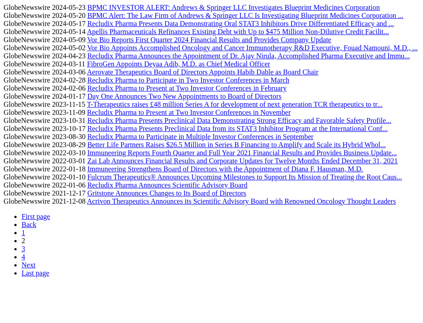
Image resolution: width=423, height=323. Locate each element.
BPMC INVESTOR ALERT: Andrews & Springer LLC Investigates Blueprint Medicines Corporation (233, 7)
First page (36, 216)
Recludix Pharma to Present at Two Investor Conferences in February (187, 88)
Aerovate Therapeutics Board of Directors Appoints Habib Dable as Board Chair (202, 72)
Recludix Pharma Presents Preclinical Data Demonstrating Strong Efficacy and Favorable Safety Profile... (239, 120)
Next (28, 265)
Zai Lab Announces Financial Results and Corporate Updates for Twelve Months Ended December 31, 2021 (242, 161)
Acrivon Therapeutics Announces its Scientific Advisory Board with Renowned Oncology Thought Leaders (241, 201)
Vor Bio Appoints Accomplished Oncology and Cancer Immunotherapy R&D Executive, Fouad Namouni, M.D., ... (252, 48)
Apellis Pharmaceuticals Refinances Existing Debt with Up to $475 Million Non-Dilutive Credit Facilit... (238, 31)
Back (29, 224)
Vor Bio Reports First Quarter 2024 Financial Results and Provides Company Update (209, 40)
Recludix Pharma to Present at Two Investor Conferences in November (189, 112)
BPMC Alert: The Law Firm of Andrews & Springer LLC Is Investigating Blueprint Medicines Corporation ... (245, 15)
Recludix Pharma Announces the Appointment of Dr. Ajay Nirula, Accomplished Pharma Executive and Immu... (248, 56)
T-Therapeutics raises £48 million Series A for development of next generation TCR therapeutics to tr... (235, 104)
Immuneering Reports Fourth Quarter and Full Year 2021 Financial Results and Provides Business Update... (242, 153)
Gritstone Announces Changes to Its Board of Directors (166, 193)
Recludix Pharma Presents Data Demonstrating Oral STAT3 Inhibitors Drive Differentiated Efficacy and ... (240, 23)
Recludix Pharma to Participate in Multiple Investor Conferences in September (200, 136)
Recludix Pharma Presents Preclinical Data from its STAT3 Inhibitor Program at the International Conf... (237, 128)
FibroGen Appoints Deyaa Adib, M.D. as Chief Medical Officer (178, 64)
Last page (35, 273)
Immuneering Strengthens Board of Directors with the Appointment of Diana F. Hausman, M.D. (225, 169)
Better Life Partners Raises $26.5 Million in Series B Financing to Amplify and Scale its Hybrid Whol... (236, 144)
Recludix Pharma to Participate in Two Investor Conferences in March (188, 80)
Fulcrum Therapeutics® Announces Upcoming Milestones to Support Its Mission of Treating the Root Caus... (244, 177)
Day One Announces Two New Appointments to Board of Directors (184, 96)
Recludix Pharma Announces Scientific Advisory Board (167, 185)
